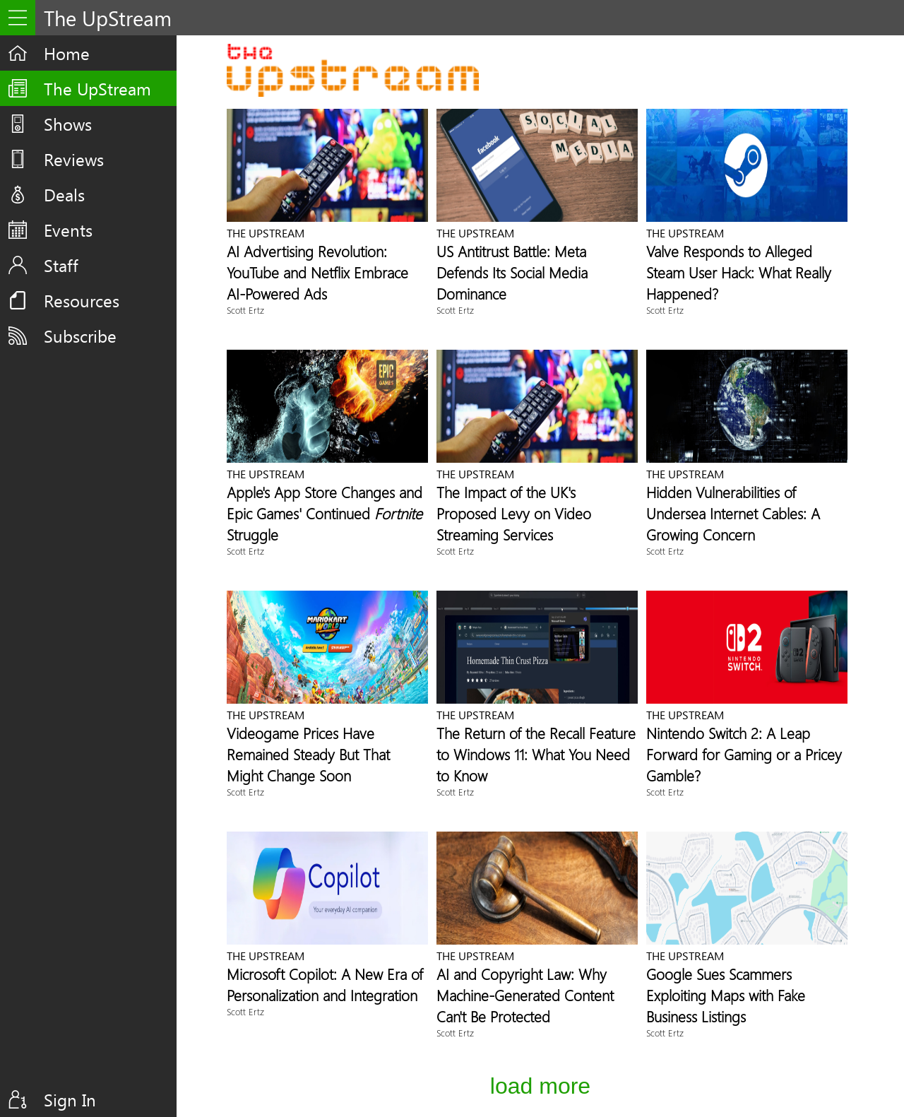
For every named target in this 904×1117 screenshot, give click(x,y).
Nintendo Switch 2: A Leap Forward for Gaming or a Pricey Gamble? (744, 754)
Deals (64, 194)
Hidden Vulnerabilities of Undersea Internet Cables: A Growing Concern (733, 513)
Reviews (74, 159)
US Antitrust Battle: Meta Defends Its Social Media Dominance (512, 272)
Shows (68, 123)
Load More (540, 1086)
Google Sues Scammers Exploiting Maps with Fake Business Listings (725, 995)
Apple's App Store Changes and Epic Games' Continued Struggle (324, 513)
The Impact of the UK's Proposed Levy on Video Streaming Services (513, 513)
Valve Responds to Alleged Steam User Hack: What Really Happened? (738, 272)
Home (67, 53)
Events (68, 229)
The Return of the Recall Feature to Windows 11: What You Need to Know (536, 754)
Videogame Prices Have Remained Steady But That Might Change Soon (308, 754)
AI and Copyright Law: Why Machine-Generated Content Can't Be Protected (525, 995)
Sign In (70, 1099)
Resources (81, 300)
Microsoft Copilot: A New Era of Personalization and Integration (325, 984)
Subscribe (80, 335)
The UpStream (97, 88)
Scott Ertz (245, 310)
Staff (61, 265)
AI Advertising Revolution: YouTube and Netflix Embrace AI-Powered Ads (317, 272)
